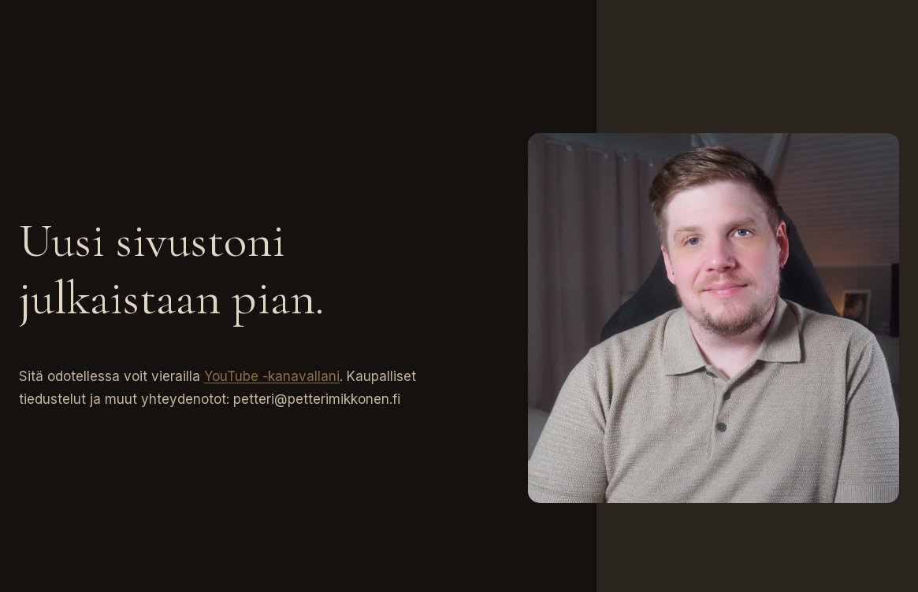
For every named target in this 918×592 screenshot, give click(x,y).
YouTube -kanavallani (272, 376)
